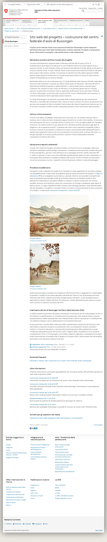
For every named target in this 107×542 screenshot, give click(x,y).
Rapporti (33, 490)
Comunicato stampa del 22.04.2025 (43, 392)
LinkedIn (28, 524)
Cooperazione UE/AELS (13, 492)
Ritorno (8, 505)
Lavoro (8, 450)
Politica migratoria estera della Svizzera (15, 488)
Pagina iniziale (83, 8)
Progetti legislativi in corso (63, 498)
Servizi (33, 498)
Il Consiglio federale (13, 4)
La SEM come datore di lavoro (64, 496)
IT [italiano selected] (98, 4)
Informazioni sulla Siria (62, 459)
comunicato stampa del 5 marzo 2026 (63, 190)
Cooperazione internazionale (15, 494)
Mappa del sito (92, 8)
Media (57, 488)
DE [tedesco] (93, 4)
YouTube (18, 524)
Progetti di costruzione (11, 31)
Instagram (38, 524)
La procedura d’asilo (49, 28)
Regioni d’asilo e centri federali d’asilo (71, 28)
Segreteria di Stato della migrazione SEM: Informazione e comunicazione (56, 418)
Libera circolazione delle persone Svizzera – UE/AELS (16, 454)
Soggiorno (9, 447)
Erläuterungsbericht (49, 347)
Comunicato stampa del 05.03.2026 (43, 378)
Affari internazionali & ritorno (60, 21)
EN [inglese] (101, 4)
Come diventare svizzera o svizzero (39, 458)
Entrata (8, 445)
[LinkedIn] (36, 428)
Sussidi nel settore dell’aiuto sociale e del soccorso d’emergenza (64, 467)
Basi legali (99, 530)
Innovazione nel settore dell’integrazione (38, 448)
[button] (83, 10)
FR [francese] (96, 4)
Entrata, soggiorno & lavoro (12, 21)
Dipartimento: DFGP (32, 4)
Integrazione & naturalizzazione (27, 21)
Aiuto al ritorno (11, 502)
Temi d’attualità (60, 485)
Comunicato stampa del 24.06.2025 (43, 384)
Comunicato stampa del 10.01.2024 (43, 404)
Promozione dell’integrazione (40, 445)
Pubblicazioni (35, 485)
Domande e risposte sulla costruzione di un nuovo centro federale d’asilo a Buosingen (60, 361)
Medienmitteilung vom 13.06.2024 (42, 398)
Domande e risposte (11, 46)
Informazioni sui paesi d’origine (16, 500)
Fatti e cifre (34, 493)
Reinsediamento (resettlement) (65, 471)
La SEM (87, 20)
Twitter (8, 524)
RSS (46, 524)
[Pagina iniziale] (34, 12)
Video (32, 488)
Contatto (100, 8)
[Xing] (35, 428)
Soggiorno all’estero (12, 457)
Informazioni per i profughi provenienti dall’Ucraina (64, 456)
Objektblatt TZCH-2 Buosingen (53, 345)
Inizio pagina (98, 425)
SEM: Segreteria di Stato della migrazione (58, 4)
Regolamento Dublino (62, 462)
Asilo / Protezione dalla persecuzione (45, 22)
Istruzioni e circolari (37, 496)
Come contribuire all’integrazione (36, 453)
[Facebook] (31, 428)
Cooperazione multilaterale (14, 497)
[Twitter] (33, 428)
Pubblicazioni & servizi (76, 20)
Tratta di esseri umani (62, 452)
